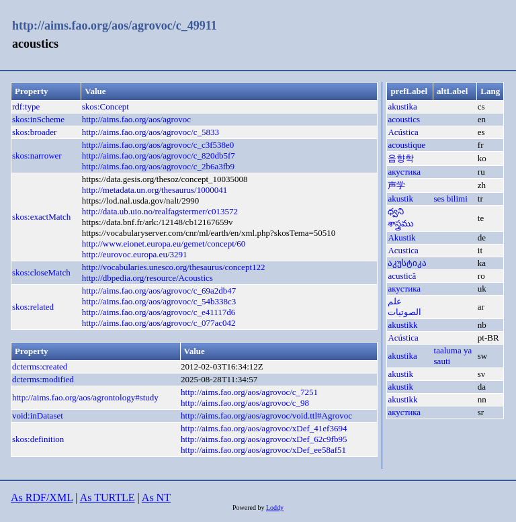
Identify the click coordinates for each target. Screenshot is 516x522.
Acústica (403, 132)
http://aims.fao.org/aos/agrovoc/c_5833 (150, 132)
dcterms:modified (43, 379)
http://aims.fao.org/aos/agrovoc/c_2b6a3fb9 (158, 166)
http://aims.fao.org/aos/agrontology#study (85, 397)
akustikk (402, 325)
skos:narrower (37, 155)
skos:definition (38, 439)
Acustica (403, 250)
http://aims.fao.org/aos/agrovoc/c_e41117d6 (158, 312)
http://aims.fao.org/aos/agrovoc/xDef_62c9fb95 (264, 439)
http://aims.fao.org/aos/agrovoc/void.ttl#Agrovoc (266, 415)
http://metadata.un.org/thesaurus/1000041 (154, 190)
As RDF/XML (42, 497)
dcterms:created (39, 366)
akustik (400, 198)
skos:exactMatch (41, 217)
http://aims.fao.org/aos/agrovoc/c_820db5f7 (158, 155)
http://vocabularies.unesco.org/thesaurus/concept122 (173, 267)
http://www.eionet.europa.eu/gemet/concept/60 (164, 243)
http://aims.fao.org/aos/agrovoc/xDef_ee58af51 (263, 450)
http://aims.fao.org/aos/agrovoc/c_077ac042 (159, 323)
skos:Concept (105, 106)
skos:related (33, 307)
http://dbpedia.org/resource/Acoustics (147, 278)
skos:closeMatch (41, 272)
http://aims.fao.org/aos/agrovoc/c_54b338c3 (159, 301)
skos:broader (34, 132)
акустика (404, 172)
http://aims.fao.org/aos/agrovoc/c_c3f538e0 (158, 145)
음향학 (401, 158)
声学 (396, 185)
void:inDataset (37, 415)
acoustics (404, 119)
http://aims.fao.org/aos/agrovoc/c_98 (245, 403)
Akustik (401, 237)
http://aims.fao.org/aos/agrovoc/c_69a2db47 (159, 291)
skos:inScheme (38, 119)
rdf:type (26, 106)
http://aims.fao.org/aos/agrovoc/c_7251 (249, 392)
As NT (156, 497)
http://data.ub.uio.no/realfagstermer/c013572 (160, 211)
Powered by (249, 507)
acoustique (406, 145)
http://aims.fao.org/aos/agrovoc (136, 119)
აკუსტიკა (407, 263)
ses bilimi (451, 198)
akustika (402, 106)
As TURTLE (107, 497)
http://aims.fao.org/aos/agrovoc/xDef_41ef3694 (264, 428)
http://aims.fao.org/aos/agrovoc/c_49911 (114, 25)
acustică (402, 276)
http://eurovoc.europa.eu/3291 (134, 254)
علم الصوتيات (404, 306)
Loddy (275, 507)
